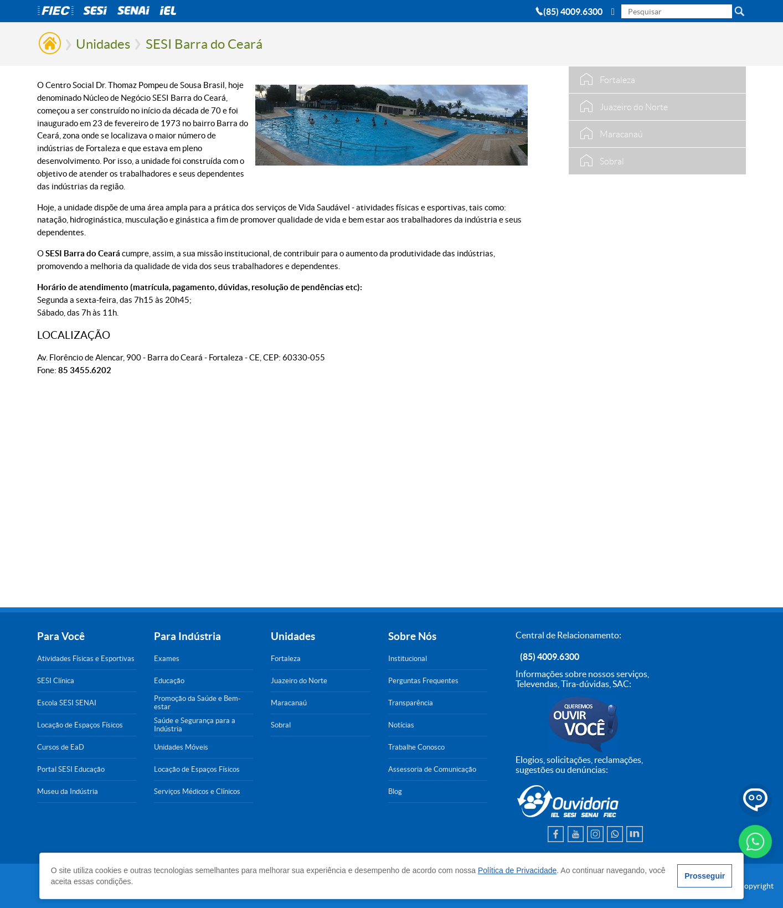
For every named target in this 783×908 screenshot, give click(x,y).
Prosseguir (704, 875)
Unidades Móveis (181, 747)
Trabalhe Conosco (416, 747)
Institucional (407, 658)
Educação (169, 681)
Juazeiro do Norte (299, 681)
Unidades (103, 44)
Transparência (410, 703)
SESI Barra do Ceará (204, 44)
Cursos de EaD (60, 747)
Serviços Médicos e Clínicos (197, 791)
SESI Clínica (55, 681)
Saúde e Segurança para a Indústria (194, 724)
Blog (395, 791)
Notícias (401, 725)
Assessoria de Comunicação (432, 769)
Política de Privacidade (517, 870)
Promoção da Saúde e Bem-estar (197, 702)
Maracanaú (289, 703)
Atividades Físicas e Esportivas (86, 658)
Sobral (281, 725)
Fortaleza (286, 658)
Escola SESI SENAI (66, 703)
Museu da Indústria (67, 791)
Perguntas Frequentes (423, 681)
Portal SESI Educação (71, 769)
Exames (166, 658)
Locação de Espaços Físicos (80, 725)
